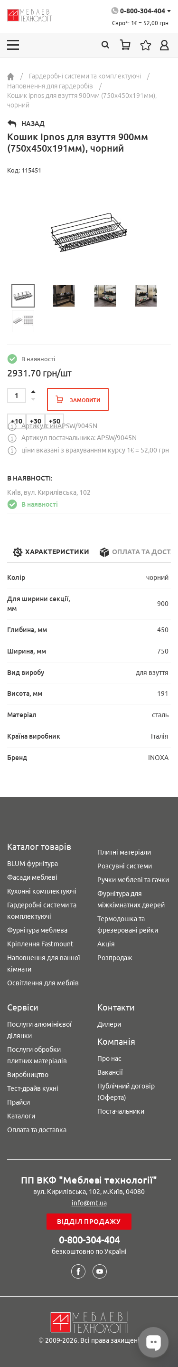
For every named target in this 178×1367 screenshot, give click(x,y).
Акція (106, 944)
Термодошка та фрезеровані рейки (127, 924)
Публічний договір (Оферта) (126, 1091)
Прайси (18, 1102)
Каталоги (21, 1116)
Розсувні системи (124, 866)
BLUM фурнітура (32, 863)
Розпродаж (114, 958)
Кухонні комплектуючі (41, 891)
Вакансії (110, 1072)
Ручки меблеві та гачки (133, 880)
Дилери (109, 1024)
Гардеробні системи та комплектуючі (41, 910)
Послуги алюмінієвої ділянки (39, 1030)
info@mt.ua (89, 1203)
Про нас (109, 1058)
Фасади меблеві (32, 877)
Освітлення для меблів (43, 983)
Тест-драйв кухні (32, 1088)
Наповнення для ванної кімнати (43, 963)
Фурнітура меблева (37, 930)
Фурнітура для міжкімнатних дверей (131, 899)
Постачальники (120, 1111)
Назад (33, 123)
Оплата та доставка (36, 1130)
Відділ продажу (89, 1221)
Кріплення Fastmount (40, 944)
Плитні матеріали (124, 852)
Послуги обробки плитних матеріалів (37, 1055)
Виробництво (27, 1074)
